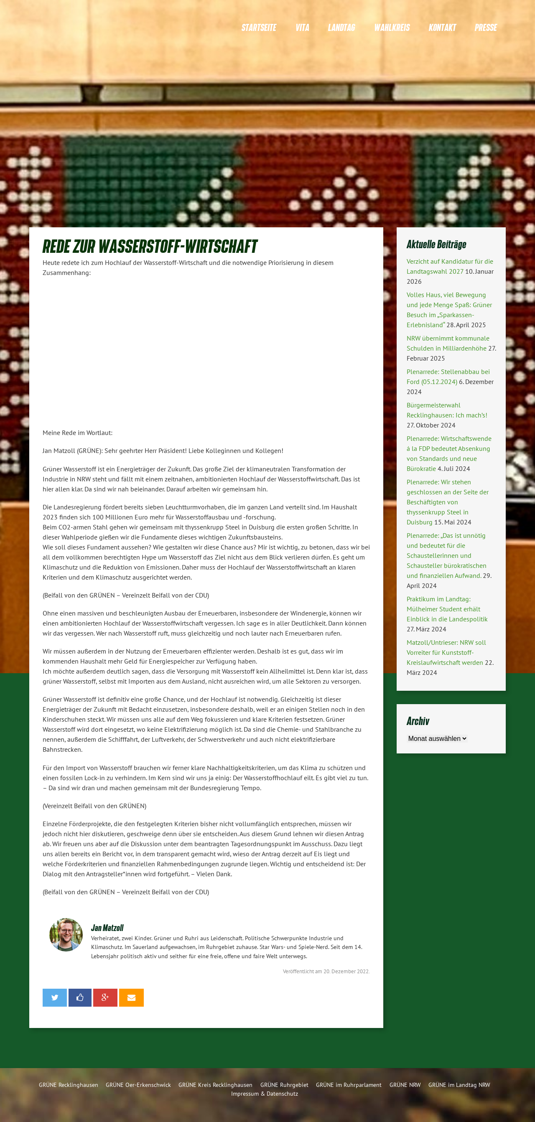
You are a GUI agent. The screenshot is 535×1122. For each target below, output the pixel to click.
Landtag (341, 27)
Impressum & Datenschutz (264, 1093)
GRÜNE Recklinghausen (68, 1085)
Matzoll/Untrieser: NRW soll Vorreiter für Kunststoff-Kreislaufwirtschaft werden (446, 652)
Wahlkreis (392, 27)
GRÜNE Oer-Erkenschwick (138, 1085)
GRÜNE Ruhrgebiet (284, 1085)
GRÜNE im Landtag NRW (459, 1085)
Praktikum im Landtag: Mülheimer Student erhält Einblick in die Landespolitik (447, 609)
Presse (486, 27)
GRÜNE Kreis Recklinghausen (215, 1085)
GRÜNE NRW (405, 1085)
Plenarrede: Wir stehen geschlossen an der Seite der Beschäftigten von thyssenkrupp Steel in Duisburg (448, 502)
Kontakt (442, 27)
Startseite (259, 27)
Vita (302, 27)
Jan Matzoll (107, 927)
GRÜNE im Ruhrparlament (349, 1085)
